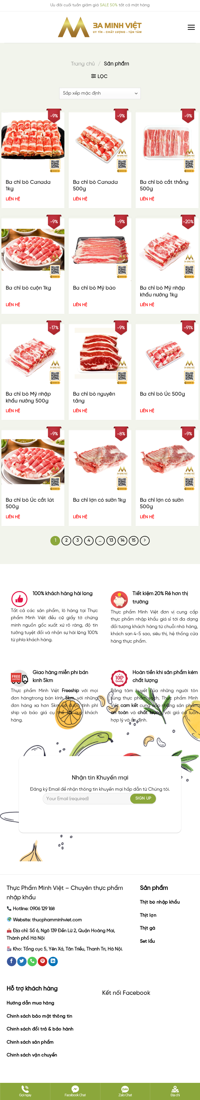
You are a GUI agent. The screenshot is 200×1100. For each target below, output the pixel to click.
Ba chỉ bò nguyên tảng (94, 397)
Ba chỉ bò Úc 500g (162, 394)
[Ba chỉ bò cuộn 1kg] (32, 249)
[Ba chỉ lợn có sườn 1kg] (100, 461)
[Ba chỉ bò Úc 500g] (167, 355)
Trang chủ (83, 64)
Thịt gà (147, 928)
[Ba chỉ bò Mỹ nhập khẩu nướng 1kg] (167, 249)
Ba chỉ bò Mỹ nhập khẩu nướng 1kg (162, 291)
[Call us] (32, 962)
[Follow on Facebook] (11, 962)
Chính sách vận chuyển (32, 1055)
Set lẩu (147, 941)
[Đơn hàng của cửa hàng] (100, 93)
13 (111, 540)
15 (133, 540)
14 (122, 540)
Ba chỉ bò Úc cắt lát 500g (30, 503)
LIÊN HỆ (13, 199)
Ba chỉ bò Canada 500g (95, 186)
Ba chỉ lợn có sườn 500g (161, 503)
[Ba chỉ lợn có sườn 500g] (167, 461)
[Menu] (191, 27)
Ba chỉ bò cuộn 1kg (28, 288)
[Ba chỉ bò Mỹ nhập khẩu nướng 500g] (32, 355)
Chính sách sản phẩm (30, 1042)
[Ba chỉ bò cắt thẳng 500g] (167, 143)
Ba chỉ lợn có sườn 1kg (99, 500)
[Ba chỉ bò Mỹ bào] (100, 249)
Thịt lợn (148, 915)
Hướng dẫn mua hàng (30, 1003)
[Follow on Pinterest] (42, 962)
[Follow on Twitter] (22, 962)
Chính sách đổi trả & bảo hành (40, 1029)
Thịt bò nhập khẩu (160, 902)
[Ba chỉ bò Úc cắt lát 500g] (32, 461)
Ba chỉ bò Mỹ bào (94, 288)
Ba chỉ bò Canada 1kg (28, 186)
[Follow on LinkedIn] (53, 962)
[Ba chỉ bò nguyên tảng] (100, 355)
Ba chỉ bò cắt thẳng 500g (164, 186)
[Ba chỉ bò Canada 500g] (100, 143)
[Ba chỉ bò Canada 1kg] (32, 143)
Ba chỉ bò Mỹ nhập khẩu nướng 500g (28, 397)
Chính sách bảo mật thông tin (39, 1016)
